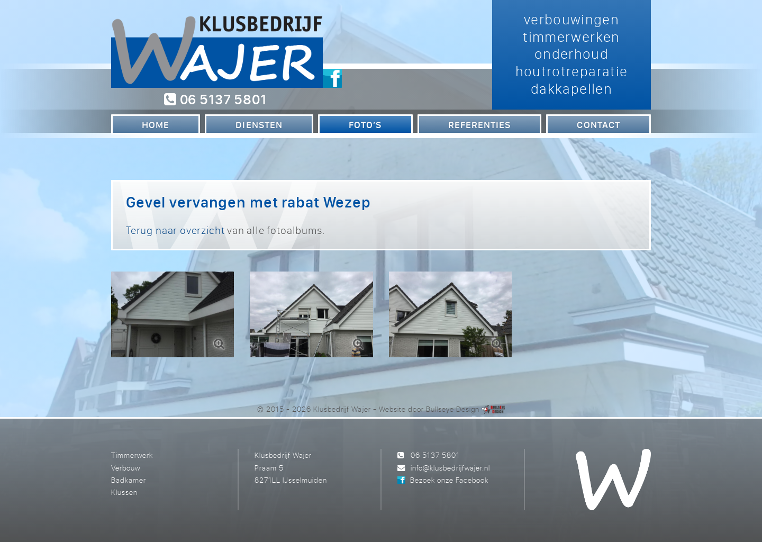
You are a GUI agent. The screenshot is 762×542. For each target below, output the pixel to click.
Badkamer (128, 480)
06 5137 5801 (215, 99)
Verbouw (125, 468)
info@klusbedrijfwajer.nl (450, 468)
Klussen (124, 492)
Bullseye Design (452, 409)
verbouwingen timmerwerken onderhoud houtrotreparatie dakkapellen (571, 53)
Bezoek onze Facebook (449, 480)
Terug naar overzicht (175, 230)
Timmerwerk (132, 455)
